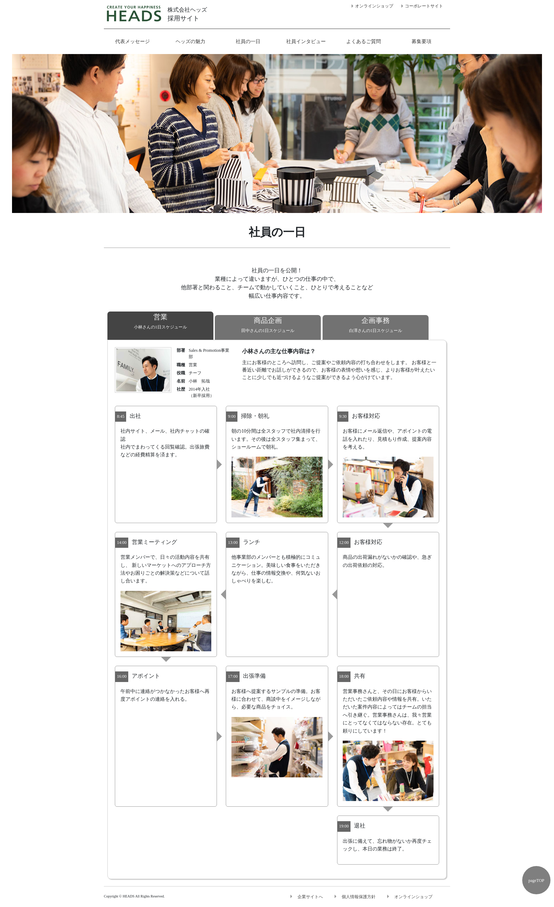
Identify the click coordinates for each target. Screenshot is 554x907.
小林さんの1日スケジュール (160, 321)
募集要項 (421, 41)
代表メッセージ (132, 41)
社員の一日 (248, 41)
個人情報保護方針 (359, 896)
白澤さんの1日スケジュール (376, 324)
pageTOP (536, 880)
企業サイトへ (310, 896)
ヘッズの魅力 (190, 41)
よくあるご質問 (363, 41)
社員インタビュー (306, 41)
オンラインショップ (374, 6)
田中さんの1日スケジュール (268, 324)
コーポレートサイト (424, 6)
